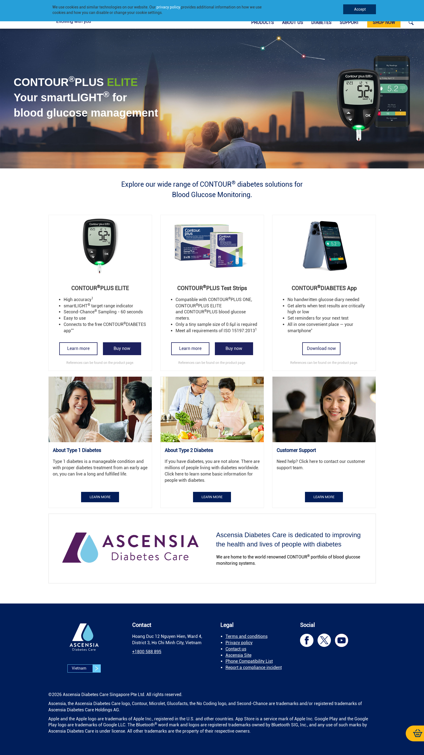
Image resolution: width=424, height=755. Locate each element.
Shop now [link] (384, 22)
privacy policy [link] (168, 7)
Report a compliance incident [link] (254, 667)
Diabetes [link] (321, 22)
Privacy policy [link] (239, 642)
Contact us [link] (236, 649)
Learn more (78, 348)
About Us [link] (292, 22)
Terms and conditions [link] (247, 636)
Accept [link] (359, 9)
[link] (411, 22)
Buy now (122, 348)
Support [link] (349, 22)
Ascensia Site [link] (238, 655)
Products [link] (262, 22)
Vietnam (86, 668)
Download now (321, 348)
